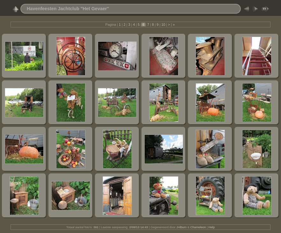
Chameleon (198, 227)
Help (211, 227)
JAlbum (182, 227)
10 (163, 24)
